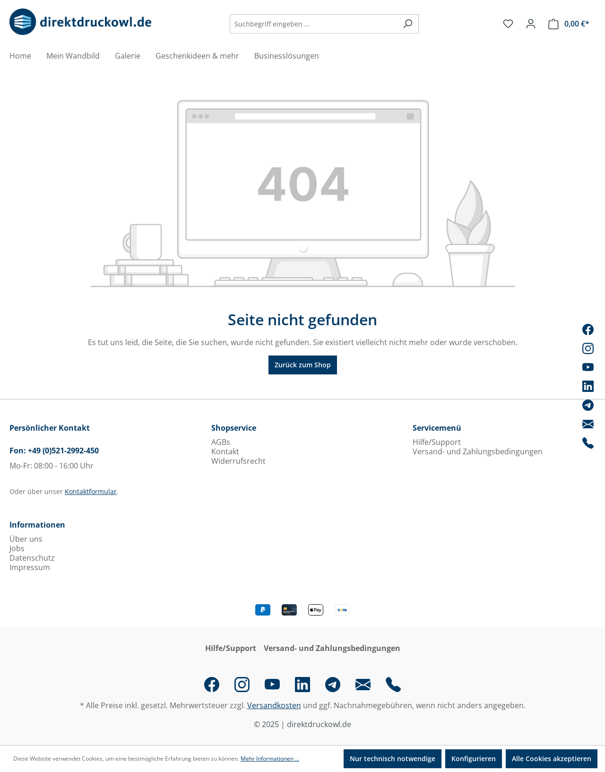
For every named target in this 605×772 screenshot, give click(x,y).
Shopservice (233, 428)
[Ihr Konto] (530, 23)
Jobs (17, 548)
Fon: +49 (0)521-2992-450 (54, 450)
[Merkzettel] (508, 23)
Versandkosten (274, 705)
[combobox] (313, 24)
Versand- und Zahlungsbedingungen (478, 451)
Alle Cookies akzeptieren (551, 758)
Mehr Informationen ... (270, 759)
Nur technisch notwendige (392, 758)
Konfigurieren (473, 758)
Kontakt (225, 451)
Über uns (26, 539)
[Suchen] (408, 24)
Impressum (29, 567)
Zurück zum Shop (303, 364)
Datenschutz (32, 558)
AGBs (220, 442)
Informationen (37, 525)
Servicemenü (437, 428)
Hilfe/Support (437, 442)
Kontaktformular (91, 491)
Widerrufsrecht (238, 461)
